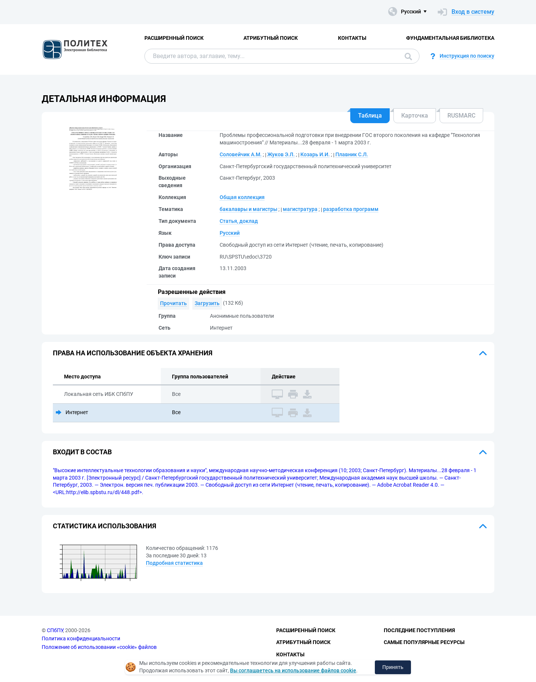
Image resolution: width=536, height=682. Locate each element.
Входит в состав (82, 452)
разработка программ (351, 209)
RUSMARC (461, 115)
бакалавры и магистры (248, 209)
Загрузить (207, 303)
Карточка (414, 115)
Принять (392, 667)
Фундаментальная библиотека (450, 38)
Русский (230, 233)
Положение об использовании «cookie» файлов (99, 647)
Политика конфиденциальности (81, 638)
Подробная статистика (174, 563)
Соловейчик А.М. (241, 154)
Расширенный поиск (174, 38)
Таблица (370, 115)
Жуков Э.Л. (281, 154)
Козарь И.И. (315, 154)
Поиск (408, 56)
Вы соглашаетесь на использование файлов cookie (293, 670)
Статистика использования (104, 526)
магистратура (300, 209)
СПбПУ (55, 630)
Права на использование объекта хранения (133, 353)
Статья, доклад (239, 221)
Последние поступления (419, 630)
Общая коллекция (242, 197)
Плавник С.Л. (351, 154)
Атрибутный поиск (270, 38)
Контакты (352, 38)
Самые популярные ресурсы (424, 642)
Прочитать (173, 303)
